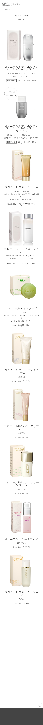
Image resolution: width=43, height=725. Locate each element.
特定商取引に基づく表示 (31, 713)
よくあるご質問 (8, 717)
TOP (4, 9)
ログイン (30, 4)
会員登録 (25, 4)
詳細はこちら (21, 88)
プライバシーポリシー (30, 717)
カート (35, 4)
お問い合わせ (7, 722)
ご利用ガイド (7, 713)
